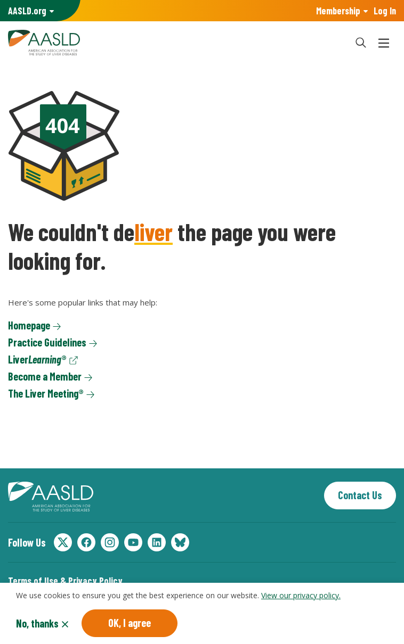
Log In (385, 10)
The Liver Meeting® (46, 393)
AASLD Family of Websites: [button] (27, 11)
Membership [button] (338, 10)
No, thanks (37, 626)
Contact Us (360, 495)
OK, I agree (129, 625)
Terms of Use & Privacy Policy (65, 581)
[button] (360, 42)
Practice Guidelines (47, 342)
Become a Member (45, 376)
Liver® (37, 359)
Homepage (29, 325)
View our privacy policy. (301, 597)
